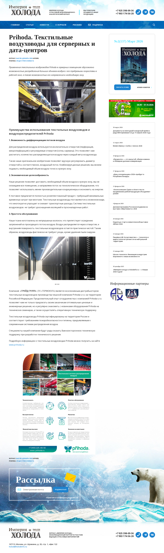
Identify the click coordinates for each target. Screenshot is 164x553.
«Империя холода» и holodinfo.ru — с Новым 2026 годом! (130, 271)
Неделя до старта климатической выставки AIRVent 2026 (130, 223)
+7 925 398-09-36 (125, 10)
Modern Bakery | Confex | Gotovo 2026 (127, 146)
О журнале (60, 25)
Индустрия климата (25, 61)
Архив (143, 87)
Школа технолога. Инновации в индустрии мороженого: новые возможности (130, 255)
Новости (44, 25)
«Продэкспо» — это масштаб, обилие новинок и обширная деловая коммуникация (131, 160)
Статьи (29, 25)
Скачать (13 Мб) (122, 87)
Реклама (77, 25)
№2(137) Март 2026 (128, 41)
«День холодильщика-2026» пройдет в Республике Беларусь (128, 175)
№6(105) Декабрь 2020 (24, 58)
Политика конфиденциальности (62, 497)
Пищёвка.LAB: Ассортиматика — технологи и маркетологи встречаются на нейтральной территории (131, 239)
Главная (15, 25)
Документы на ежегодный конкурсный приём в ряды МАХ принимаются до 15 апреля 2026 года (131, 132)
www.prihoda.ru (16, 344)
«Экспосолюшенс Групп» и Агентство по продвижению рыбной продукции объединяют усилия (131, 192)
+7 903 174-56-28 (125, 13)
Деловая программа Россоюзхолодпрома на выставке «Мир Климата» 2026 (130, 208)
